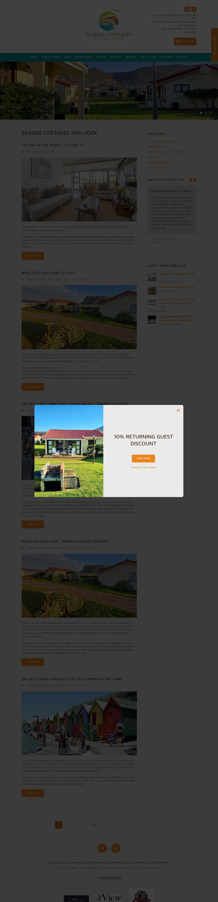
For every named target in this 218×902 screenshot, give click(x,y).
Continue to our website (143, 467)
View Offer (143, 458)
